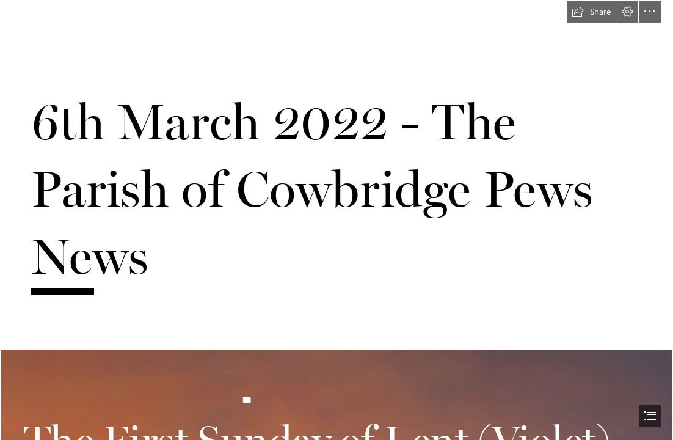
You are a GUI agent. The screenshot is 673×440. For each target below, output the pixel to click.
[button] (591, 12)
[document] (336, 220)
